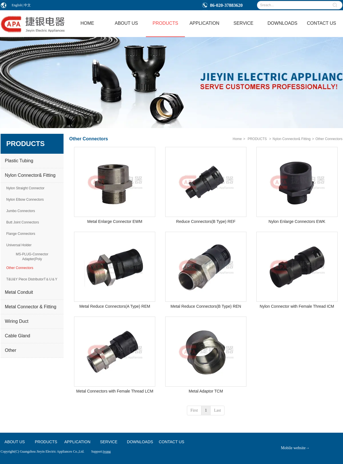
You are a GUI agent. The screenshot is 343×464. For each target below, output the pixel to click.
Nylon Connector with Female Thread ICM (297, 306)
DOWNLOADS (140, 442)
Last (217, 410)
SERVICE (108, 442)
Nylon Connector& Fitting (292, 139)
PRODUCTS (257, 139)
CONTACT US (171, 442)
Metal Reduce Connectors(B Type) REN (206, 306)
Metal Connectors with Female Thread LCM (115, 391)
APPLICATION (77, 442)
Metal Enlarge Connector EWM (114, 221)
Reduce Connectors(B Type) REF (205, 221)
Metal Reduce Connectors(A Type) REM (114, 306)
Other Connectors (328, 139)
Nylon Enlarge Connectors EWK (297, 221)
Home (237, 139)
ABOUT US (15, 442)
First (194, 410)
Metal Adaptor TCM (206, 391)
